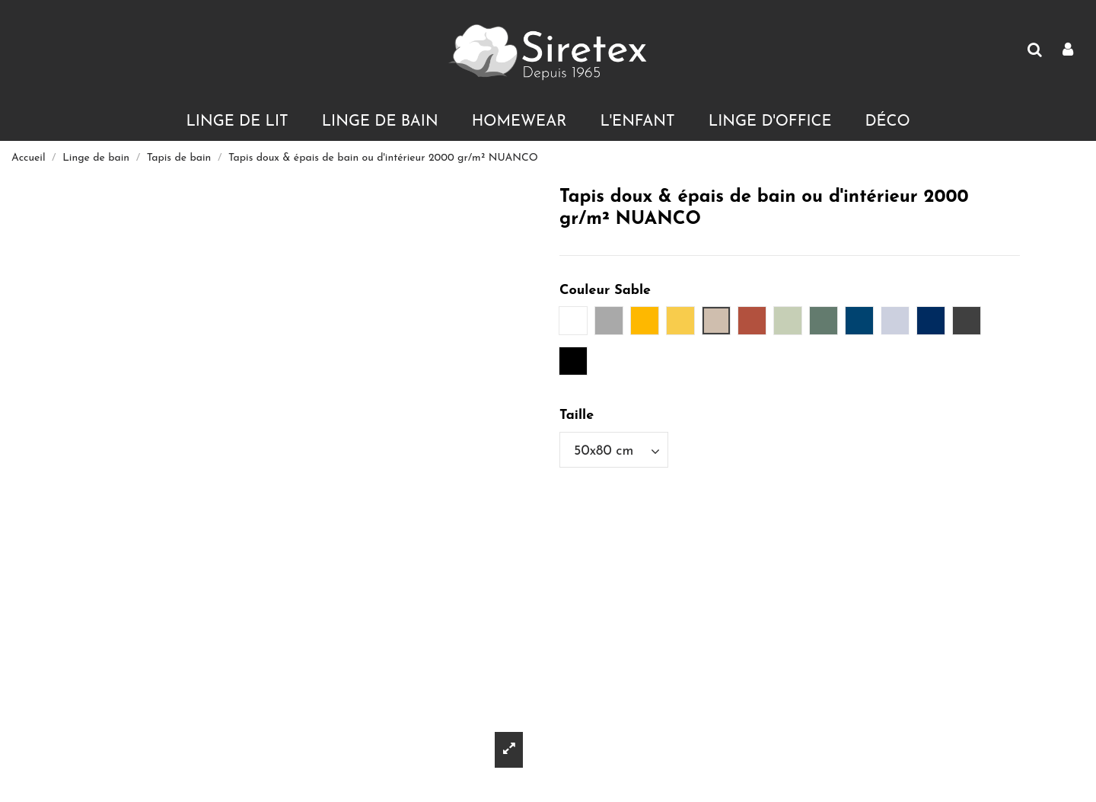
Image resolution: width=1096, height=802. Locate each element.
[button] (236, 122)
